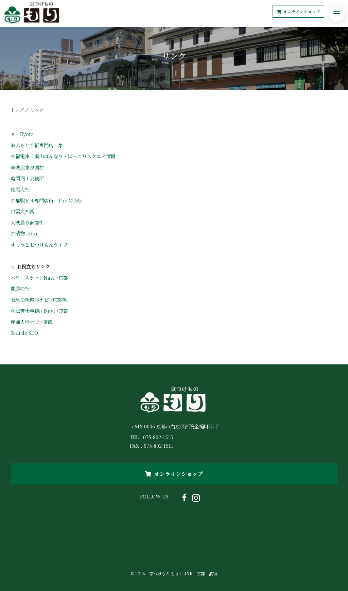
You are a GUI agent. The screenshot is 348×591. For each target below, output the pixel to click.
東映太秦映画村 (27, 167)
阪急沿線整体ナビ (30, 299)
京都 (63, 277)
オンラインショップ (298, 11)
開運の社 (20, 288)
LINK (187, 573)
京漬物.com (24, 233)
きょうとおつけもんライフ (39, 244)
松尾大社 (20, 189)
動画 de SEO (24, 332)
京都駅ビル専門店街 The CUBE (46, 200)
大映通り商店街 (27, 222)
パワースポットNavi (33, 277)
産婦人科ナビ (25, 321)
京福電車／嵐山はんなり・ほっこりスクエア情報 (63, 156)
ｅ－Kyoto (22, 133)
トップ (17, 109)
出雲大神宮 (22, 211)
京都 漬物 (207, 573)
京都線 (59, 299)
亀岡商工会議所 (27, 178)
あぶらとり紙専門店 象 (39, 145)
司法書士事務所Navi (33, 310)
